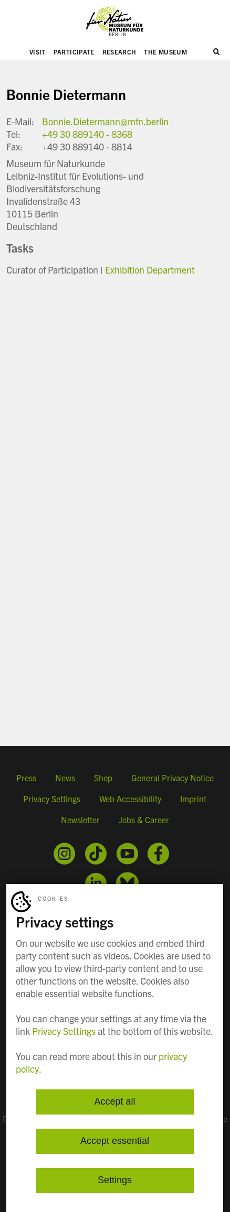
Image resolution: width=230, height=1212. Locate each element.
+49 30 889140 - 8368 (87, 134)
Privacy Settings (51, 798)
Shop (103, 777)
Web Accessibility (130, 798)
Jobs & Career (144, 819)
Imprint (193, 798)
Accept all (114, 1102)
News (65, 777)
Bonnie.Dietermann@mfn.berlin (105, 121)
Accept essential (114, 1141)
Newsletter (80, 819)
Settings (115, 1180)
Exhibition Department (150, 270)
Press (26, 777)
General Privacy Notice (172, 777)
